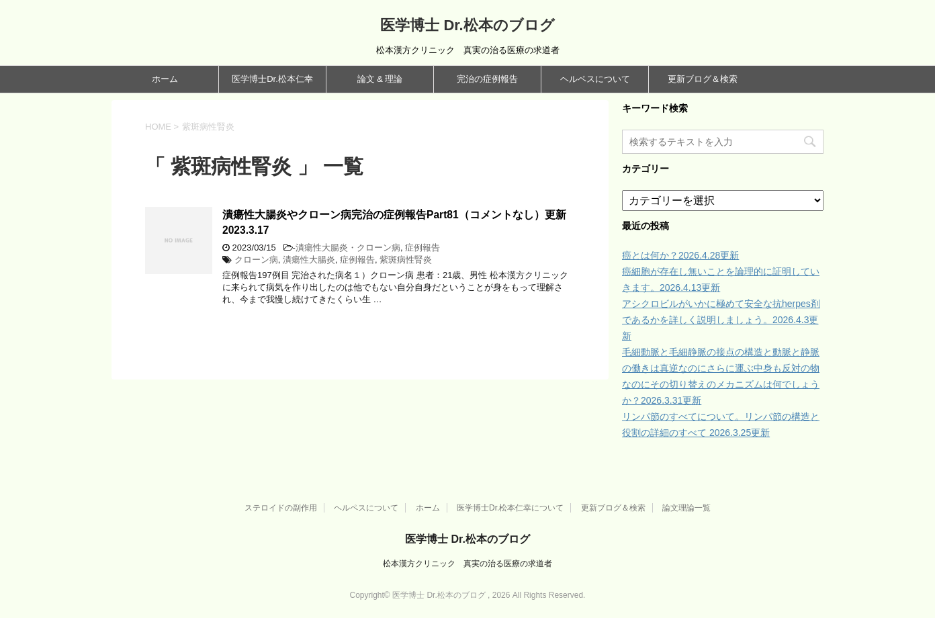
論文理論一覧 (686, 508)
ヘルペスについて (595, 79)
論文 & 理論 (380, 79)
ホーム (165, 79)
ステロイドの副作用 (280, 508)
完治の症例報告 (487, 79)
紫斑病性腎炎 (406, 260)
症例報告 (422, 247)
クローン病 (256, 260)
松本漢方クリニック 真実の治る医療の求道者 (467, 563)
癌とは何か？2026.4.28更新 (680, 255)
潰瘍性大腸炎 (309, 260)
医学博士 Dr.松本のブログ (467, 25)
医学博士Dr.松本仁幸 (272, 79)
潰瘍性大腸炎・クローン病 (348, 247)
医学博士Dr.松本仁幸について (510, 508)
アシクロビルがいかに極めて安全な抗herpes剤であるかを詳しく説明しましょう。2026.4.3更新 (721, 319)
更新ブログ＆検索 (703, 79)
